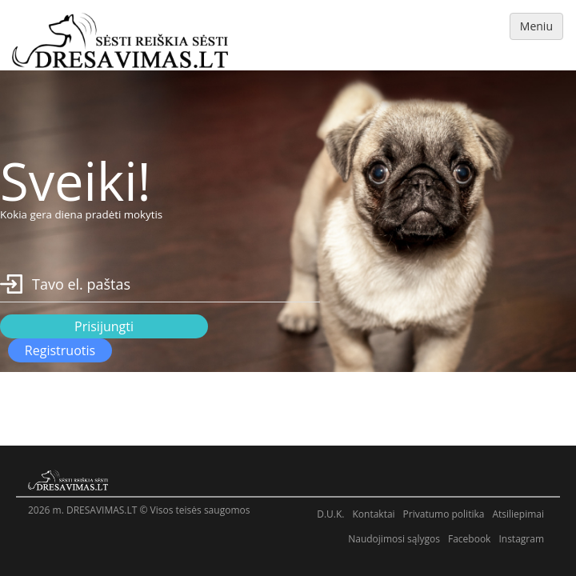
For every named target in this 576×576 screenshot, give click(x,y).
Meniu (536, 26)
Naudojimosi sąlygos (394, 539)
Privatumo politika (444, 514)
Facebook (469, 539)
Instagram (521, 539)
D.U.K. (330, 514)
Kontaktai (373, 514)
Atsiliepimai (518, 514)
